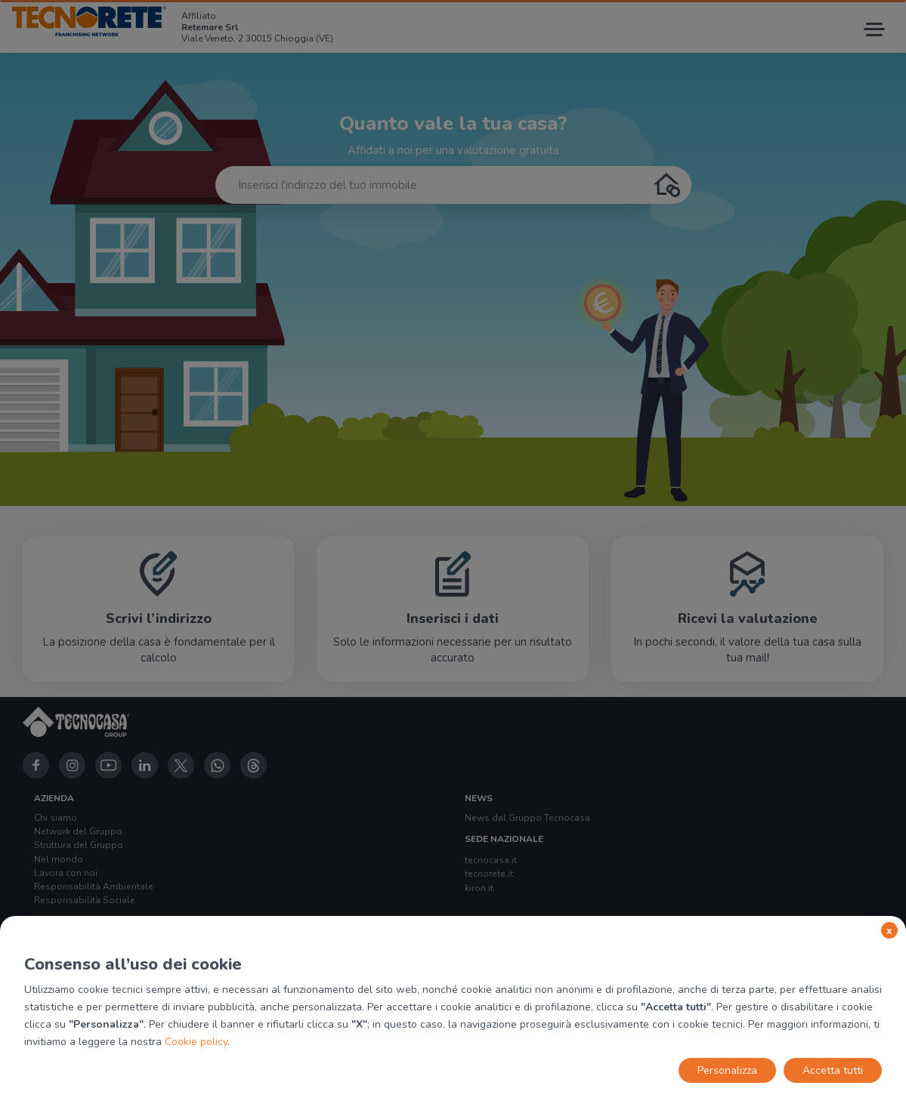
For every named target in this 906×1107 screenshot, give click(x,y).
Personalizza (727, 1070)
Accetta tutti (832, 1070)
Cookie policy (196, 1042)
